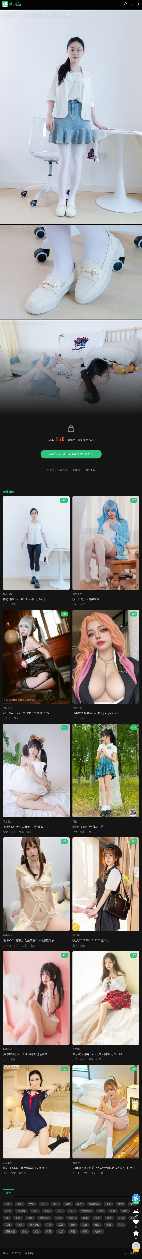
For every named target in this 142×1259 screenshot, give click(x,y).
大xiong (7, 945)
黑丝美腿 (10, 1231)
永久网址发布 (132, 1253)
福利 (67, 1204)
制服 (5, 1173)
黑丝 (43, 1204)
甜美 (98, 1059)
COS (7, 1204)
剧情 (74, 945)
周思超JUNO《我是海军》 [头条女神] (25, 1167)
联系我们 (30, 1253)
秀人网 (76, 935)
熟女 (84, 1224)
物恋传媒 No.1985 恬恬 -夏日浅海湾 (24, 599)
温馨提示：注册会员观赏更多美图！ (71, 454)
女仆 (48, 1224)
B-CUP (75, 1173)
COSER (7, 718)
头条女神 (8, 1162)
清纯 (82, 832)
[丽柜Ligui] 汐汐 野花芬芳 (88, 826)
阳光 (72, 1224)
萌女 (82, 718)
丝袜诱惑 (86, 1211)
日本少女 (34, 1224)
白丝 (82, 604)
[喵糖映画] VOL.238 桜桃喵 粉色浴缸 (25, 1054)
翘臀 (109, 1217)
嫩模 (120, 1204)
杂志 (72, 1211)
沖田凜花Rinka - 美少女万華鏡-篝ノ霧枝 (27, 713)
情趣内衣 (94, 1204)
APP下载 (16, 1253)
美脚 (112, 1211)
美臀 (97, 1217)
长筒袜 (22, 1173)
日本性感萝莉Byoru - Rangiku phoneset (95, 713)
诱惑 (19, 1204)
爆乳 (72, 1231)
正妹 (101, 1173)
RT (6, 1217)
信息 (136, 1215)
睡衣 (29, 832)
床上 (13, 832)
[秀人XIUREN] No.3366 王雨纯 (90, 940)
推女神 (76, 1162)
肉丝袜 (92, 832)
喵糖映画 (8, 1049)
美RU (47, 1211)
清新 (124, 1211)
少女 (5, 604)
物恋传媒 (8, 594)
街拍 (84, 1231)
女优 (7, 1224)
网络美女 (77, 594)
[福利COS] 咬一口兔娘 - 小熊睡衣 (23, 826)
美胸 (7, 1211)
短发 (20, 1224)
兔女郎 (98, 1231)
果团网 (76, 1049)
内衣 (60, 1211)
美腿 (108, 1204)
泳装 (36, 1231)
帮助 (5, 1253)
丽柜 (74, 821)
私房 (34, 1211)
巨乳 (60, 1224)
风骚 (13, 604)
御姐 (120, 1224)
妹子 (74, 1059)
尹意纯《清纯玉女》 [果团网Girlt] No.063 (97, 1054)
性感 (21, 832)
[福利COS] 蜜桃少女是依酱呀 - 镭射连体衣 (28, 940)
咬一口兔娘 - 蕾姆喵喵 (85, 599)
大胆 (121, 1217)
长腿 (96, 1224)
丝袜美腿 (44, 1217)
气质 (60, 1231)
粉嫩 (13, 1059)
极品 (93, 1173)
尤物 (24, 945)
